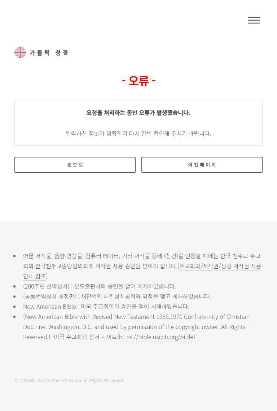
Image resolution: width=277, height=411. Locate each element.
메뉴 (253, 20)
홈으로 (76, 164)
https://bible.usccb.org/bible (156, 336)
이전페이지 (202, 164)
